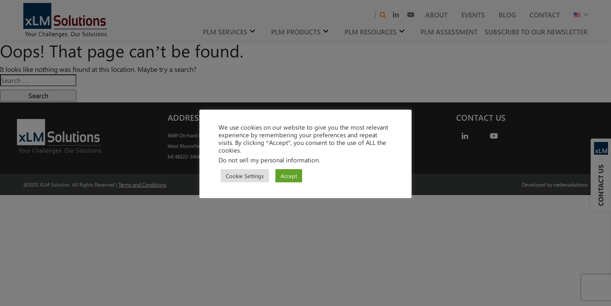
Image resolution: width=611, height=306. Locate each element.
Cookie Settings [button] (245, 175)
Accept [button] (288, 175)
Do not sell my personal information (269, 160)
